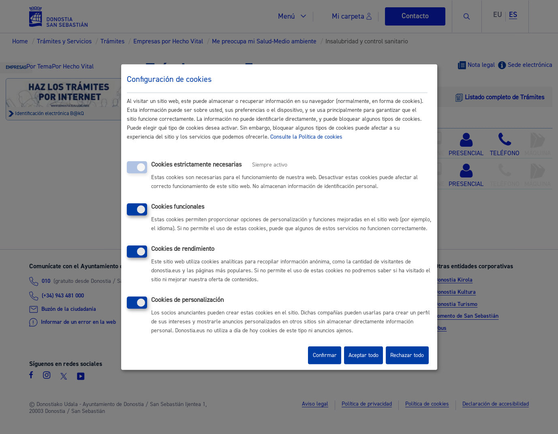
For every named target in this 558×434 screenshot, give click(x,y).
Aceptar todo (363, 355)
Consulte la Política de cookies (306, 137)
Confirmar (325, 355)
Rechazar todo (407, 355)
